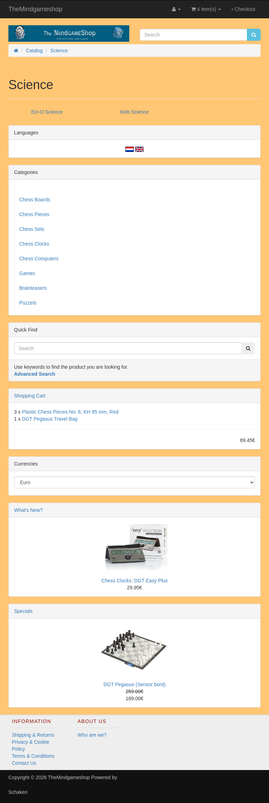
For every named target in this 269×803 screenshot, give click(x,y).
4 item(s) (206, 9)
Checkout (243, 9)
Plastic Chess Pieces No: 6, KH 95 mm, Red (70, 412)
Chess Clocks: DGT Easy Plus (135, 580)
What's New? (28, 510)
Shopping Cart (30, 396)
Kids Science (134, 112)
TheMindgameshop (35, 9)
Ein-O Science (46, 112)
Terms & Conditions (33, 756)
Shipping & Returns (33, 735)
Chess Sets (31, 229)
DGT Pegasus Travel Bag (49, 419)
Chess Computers (38, 258)
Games (27, 273)
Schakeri (17, 792)
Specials (23, 611)
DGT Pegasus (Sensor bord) (134, 684)
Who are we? (92, 735)
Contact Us (24, 763)
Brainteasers (33, 288)
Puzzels (27, 303)
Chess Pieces (34, 214)
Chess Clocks (34, 244)
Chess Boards (34, 199)
